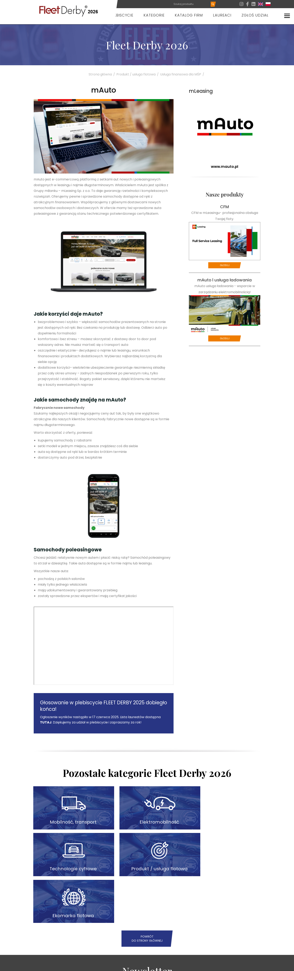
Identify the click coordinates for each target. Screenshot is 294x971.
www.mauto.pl (224, 166)
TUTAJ (45, 722)
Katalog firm (189, 15)
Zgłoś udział (255, 15)
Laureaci (222, 15)
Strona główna (102, 74)
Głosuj (224, 265)
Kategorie (154, 15)
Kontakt (208, 965)
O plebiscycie (119, 15)
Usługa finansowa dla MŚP (183, 74)
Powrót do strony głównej (147, 883)
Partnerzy (191, 965)
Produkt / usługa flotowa (138, 74)
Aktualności (171, 965)
